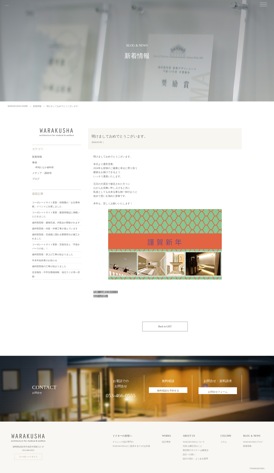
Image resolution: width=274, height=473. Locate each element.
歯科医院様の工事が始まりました (49, 266)
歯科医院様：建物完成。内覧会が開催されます (56, 222)
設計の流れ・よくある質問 (195, 458)
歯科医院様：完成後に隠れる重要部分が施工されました (56, 236)
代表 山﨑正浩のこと (192, 446)
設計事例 (166, 442)
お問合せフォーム (218, 391)
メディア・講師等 (42, 173)
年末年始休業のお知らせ (44, 260)
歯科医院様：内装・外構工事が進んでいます (55, 228)
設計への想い (189, 454)
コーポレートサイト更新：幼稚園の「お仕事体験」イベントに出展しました (56, 204)
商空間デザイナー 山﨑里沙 (195, 450)
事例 (34, 162)
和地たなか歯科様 (44, 167)
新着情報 (37, 157)
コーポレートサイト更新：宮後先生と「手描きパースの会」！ (56, 246)
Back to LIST (165, 326)
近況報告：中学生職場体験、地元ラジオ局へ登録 (56, 274)
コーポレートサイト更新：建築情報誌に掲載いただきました (56, 214)
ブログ (35, 179)
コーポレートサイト (28, 457)
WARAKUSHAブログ (253, 442)
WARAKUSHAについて (194, 442)
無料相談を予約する (168, 391)
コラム (224, 442)
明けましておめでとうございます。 (119, 136)
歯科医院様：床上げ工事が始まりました (52, 254)
